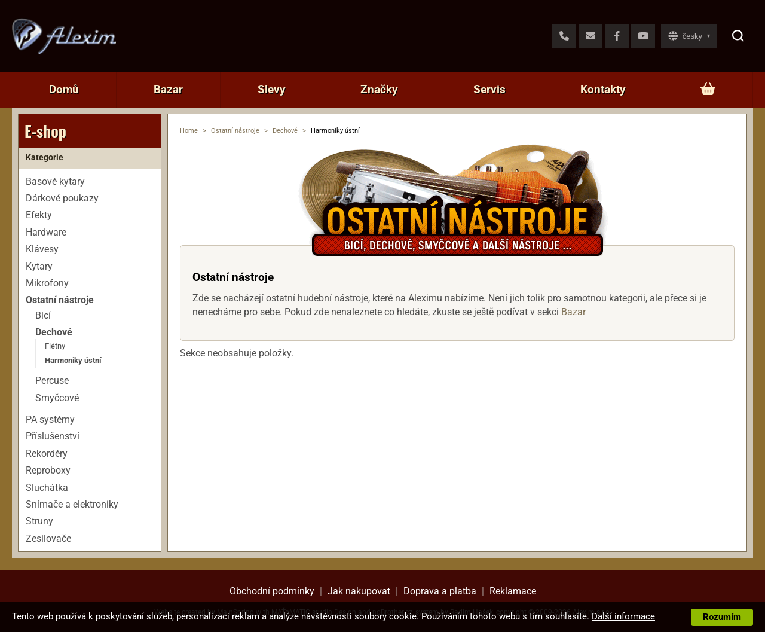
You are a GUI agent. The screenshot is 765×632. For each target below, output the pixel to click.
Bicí (43, 315)
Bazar (168, 89)
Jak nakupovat (359, 591)
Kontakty (603, 89)
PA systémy (50, 419)
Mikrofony (47, 283)
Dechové (285, 131)
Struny (39, 521)
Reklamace (512, 591)
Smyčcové (57, 398)
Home (189, 131)
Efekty (39, 215)
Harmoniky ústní (73, 360)
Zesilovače (48, 538)
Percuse (52, 380)
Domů (64, 89)
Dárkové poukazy (62, 198)
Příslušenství (52, 436)
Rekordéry (47, 453)
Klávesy (42, 249)
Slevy (272, 89)
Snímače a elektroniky (72, 504)
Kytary (39, 266)
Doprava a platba (439, 591)
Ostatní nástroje (235, 131)
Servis (489, 89)
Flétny (55, 345)
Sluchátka (47, 487)
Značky (379, 89)
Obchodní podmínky (272, 591)
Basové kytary (55, 181)
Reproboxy (48, 470)
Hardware (46, 232)
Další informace (623, 616)
